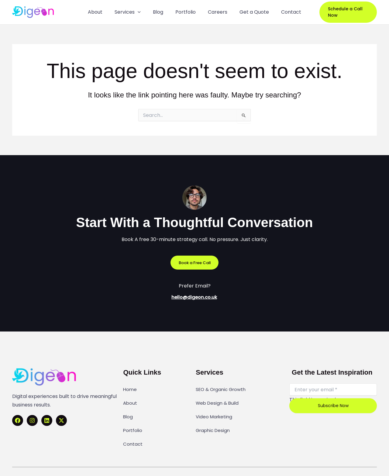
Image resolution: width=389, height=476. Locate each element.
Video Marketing (215, 408)
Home (130, 388)
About (130, 398)
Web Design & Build (218, 398)
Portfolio (133, 418)
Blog (128, 408)
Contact (133, 429)
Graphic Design (214, 418)
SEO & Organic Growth (223, 388)
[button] (345, 12)
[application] (143, 12)
